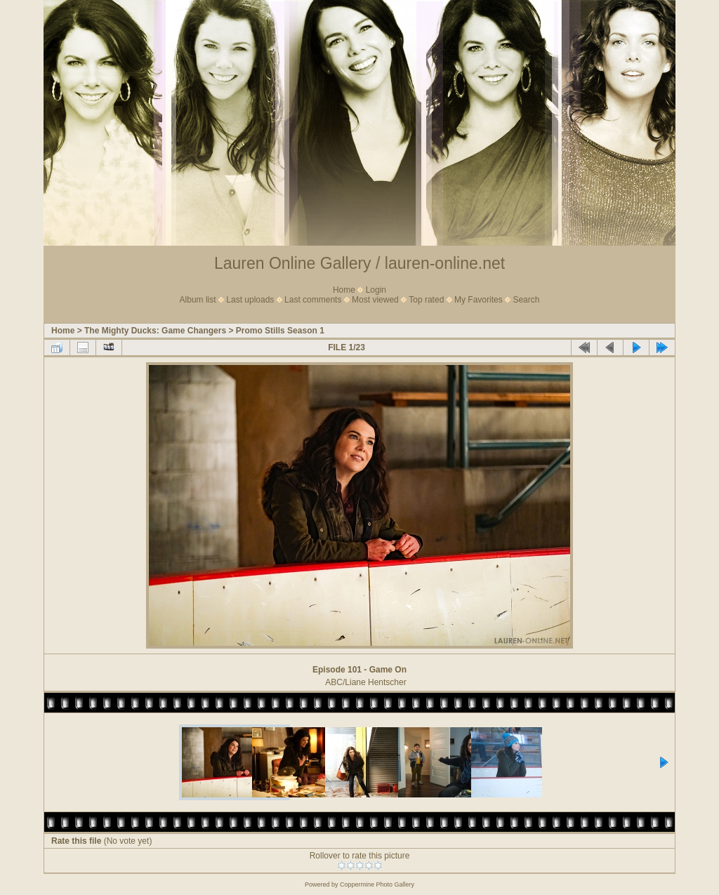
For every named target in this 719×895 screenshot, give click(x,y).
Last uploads (250, 300)
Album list (198, 300)
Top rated (426, 300)
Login (376, 290)
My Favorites (478, 300)
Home (344, 290)
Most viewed (375, 300)
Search (526, 300)
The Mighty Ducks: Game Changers (155, 331)
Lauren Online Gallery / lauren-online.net (359, 263)
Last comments (312, 300)
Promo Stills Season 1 (280, 331)
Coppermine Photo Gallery (377, 884)
